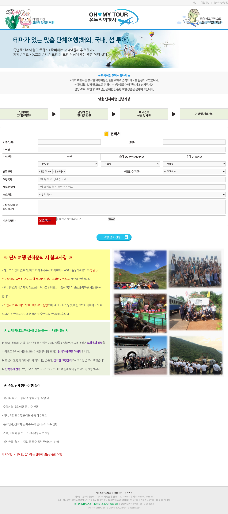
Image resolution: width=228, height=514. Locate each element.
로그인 (193, 3)
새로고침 (111, 219)
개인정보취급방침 (103, 493)
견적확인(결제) (221, 3)
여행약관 (118, 493)
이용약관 (128, 493)
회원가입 (205, 3)
